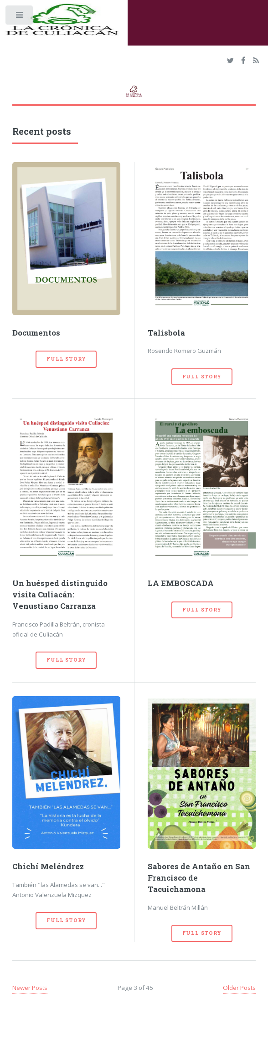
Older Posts (239, 988)
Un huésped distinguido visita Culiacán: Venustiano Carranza (60, 594)
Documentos (36, 333)
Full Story (66, 359)
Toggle (20, 17)
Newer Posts (29, 988)
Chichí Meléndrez (48, 866)
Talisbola (166, 333)
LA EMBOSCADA (181, 583)
